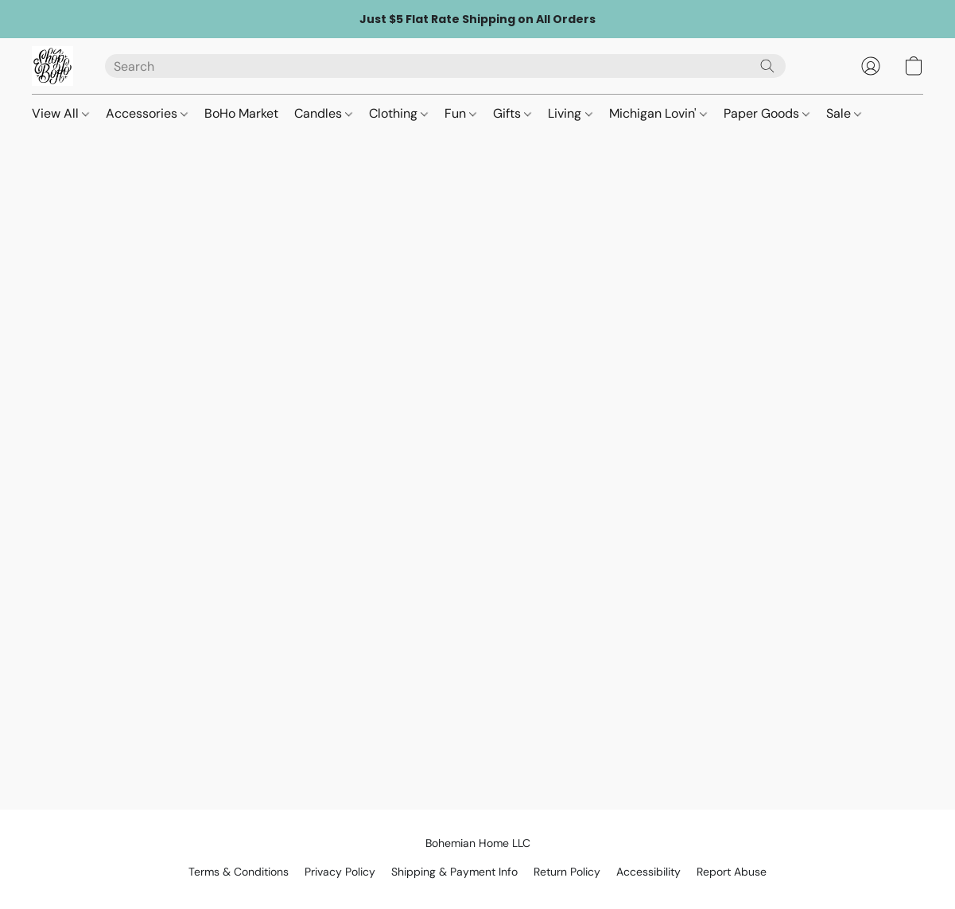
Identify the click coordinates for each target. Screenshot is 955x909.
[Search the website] (767, 66)
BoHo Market (241, 113)
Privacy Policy (340, 871)
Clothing (398, 113)
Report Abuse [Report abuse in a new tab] (732, 871)
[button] (52, 66)
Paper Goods (766, 113)
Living (570, 113)
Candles (323, 113)
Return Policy (567, 871)
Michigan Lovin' (658, 113)
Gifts (512, 113)
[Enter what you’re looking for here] (445, 66)
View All (60, 113)
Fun (460, 113)
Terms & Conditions (238, 871)
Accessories (147, 113)
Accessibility (648, 871)
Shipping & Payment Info (454, 871)
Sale (843, 113)
